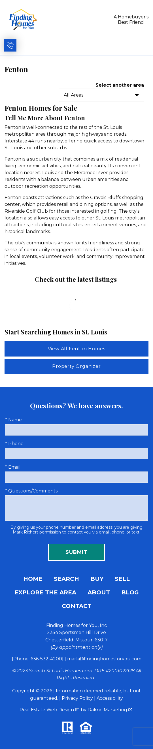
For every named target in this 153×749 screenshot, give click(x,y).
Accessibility (110, 698)
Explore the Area (45, 592)
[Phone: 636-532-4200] (37, 658)
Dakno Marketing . (110, 709)
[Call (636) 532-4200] (10, 45)
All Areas (73, 95)
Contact (77, 606)
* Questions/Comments (31, 491)
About (99, 592)
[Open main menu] (142, 45)
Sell (122, 578)
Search (66, 578)
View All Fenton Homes (76, 348)
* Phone (14, 443)
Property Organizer (76, 366)
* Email (13, 467)
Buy (96, 578)
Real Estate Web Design (49, 709)
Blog (130, 592)
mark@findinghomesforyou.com (104, 658)
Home (32, 578)
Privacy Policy (77, 698)
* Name (13, 419)
